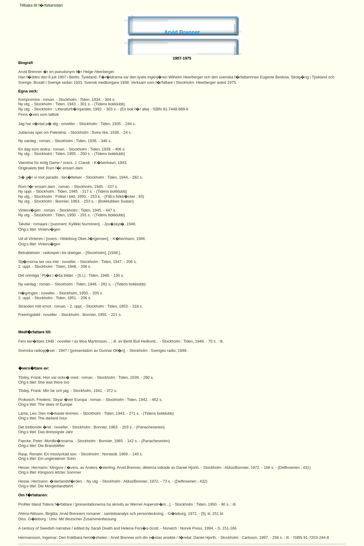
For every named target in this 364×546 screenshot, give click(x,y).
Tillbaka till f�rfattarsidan (41, 5)
